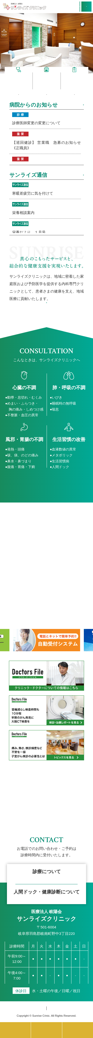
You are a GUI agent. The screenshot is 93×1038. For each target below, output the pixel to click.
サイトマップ (64, 1008)
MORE (73, 105)
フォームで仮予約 (46, 893)
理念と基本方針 (46, 315)
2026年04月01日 (46, 141)
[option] (46, 43)
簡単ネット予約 (46, 851)
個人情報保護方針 (32, 1008)
